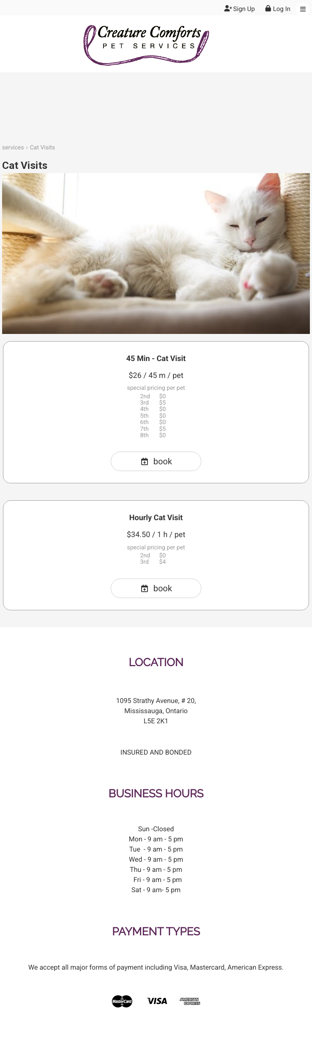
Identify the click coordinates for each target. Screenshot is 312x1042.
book (156, 461)
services (13, 147)
